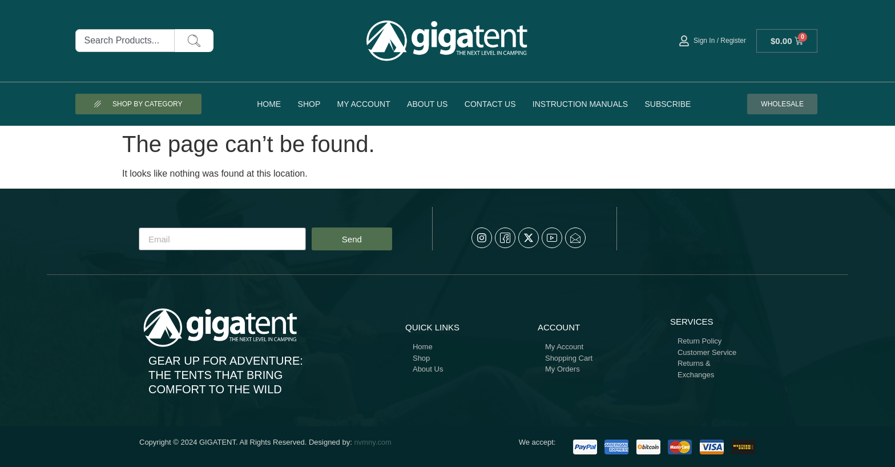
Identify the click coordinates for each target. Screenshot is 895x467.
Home (269, 104)
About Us (427, 104)
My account (363, 104)
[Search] (194, 40)
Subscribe (667, 104)
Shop (309, 104)
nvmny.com (373, 442)
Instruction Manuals (580, 104)
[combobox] (125, 40)
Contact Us (490, 104)
